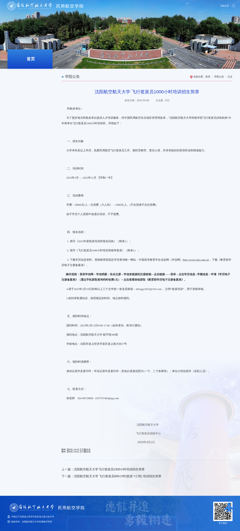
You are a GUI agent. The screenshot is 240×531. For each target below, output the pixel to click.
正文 (230, 76)
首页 (207, 76)
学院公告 (19, 82)
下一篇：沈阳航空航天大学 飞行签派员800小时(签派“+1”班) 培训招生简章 (111, 476)
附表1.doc (72, 449)
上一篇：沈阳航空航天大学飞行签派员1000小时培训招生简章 (103, 469)
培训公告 (19, 91)
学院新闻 (19, 73)
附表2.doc (72, 451)
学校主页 (224, 6)
